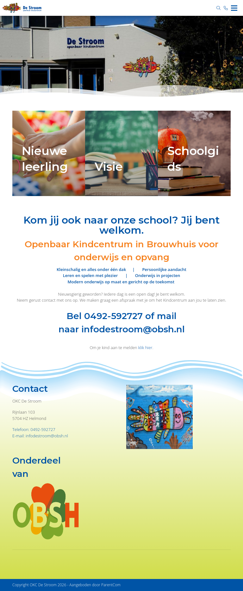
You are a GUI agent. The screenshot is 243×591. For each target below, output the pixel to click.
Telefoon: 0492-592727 (33, 429)
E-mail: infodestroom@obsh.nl (40, 436)
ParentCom (111, 585)
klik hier (145, 347)
